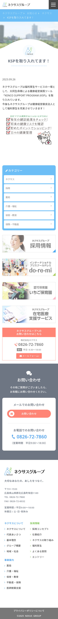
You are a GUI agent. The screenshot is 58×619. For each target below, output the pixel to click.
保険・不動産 (29, 224)
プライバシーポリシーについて (29, 610)
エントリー (38, 556)
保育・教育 (29, 215)
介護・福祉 (29, 206)
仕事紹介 (37, 534)
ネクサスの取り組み (43, 540)
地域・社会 (13, 551)
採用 (29, 188)
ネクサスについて (16, 528)
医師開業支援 (14, 587)
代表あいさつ (14, 534)
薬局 (29, 197)
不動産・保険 (14, 582)
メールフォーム (30, 355)
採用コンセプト (40, 528)
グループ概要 (14, 545)
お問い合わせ (29, 413)
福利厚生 (37, 545)
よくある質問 (39, 551)
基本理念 (11, 540)
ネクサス (29, 179)
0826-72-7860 (32, 436)
